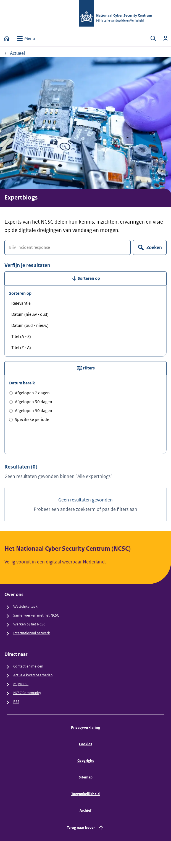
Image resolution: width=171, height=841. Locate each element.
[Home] (6, 38)
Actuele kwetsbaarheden (32, 675)
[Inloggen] (165, 38)
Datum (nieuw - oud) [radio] (30, 314)
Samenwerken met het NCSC (36, 615)
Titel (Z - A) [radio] (21, 347)
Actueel (17, 53)
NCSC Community (27, 692)
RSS (16, 701)
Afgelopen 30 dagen (30, 401)
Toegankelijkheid (85, 793)
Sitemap (86, 777)
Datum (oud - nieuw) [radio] (30, 325)
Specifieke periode (29, 419)
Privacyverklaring (85, 727)
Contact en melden (28, 666)
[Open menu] (25, 38)
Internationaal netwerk (31, 633)
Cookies (85, 744)
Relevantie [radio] (21, 303)
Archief (85, 810)
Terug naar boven (85, 827)
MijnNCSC (20, 684)
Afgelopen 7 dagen (29, 392)
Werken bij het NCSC (29, 624)
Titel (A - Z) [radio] (21, 336)
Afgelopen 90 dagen (30, 410)
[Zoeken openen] (153, 38)
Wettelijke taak (25, 606)
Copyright (85, 760)
